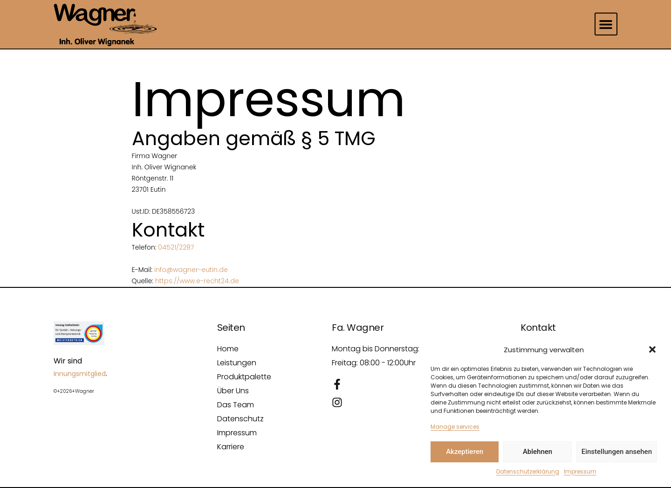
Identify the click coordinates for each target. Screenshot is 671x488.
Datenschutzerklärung (527, 471)
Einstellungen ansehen (617, 451)
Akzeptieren (464, 451)
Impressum (580, 471)
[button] (652, 349)
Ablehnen (537, 451)
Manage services (455, 427)
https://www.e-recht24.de (197, 281)
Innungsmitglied (80, 373)
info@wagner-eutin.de (191, 269)
